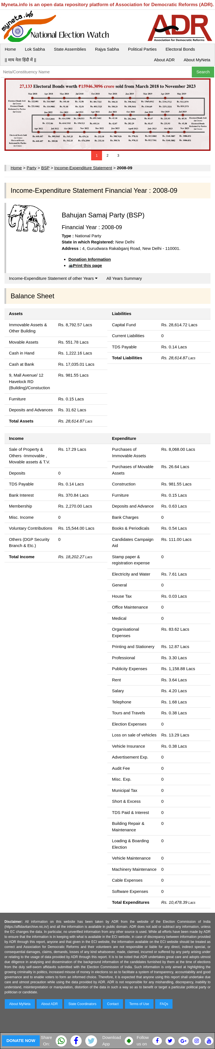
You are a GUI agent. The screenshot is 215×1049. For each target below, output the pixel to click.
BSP (45, 167)
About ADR (164, 59)
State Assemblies (70, 49)
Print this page (87, 265)
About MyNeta (197, 59)
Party (31, 167)
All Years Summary (124, 278)
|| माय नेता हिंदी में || (20, 59)
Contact (113, 1004)
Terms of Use (139, 1004)
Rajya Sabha (107, 49)
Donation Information (89, 259)
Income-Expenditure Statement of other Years (53, 278)
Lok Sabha (35, 49)
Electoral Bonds (180, 49)
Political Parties (142, 49)
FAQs (164, 1004)
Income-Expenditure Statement (83, 167)
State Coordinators (82, 1004)
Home (10, 49)
